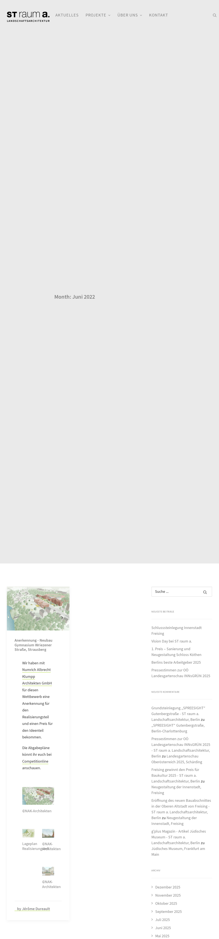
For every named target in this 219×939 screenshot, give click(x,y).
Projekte (98, 15)
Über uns (129, 15)
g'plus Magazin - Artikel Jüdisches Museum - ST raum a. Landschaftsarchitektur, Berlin (178, 737)
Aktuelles (67, 15)
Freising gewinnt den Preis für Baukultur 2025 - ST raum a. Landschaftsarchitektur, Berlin (175, 675)
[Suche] (181, 491)
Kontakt (158, 15)
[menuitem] (67, 15)
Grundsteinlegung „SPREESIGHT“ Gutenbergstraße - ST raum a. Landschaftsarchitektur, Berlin (178, 614)
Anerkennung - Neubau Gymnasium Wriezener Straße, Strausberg (33, 545)
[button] (215, 15)
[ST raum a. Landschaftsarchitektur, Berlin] (28, 17)
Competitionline (35, 661)
